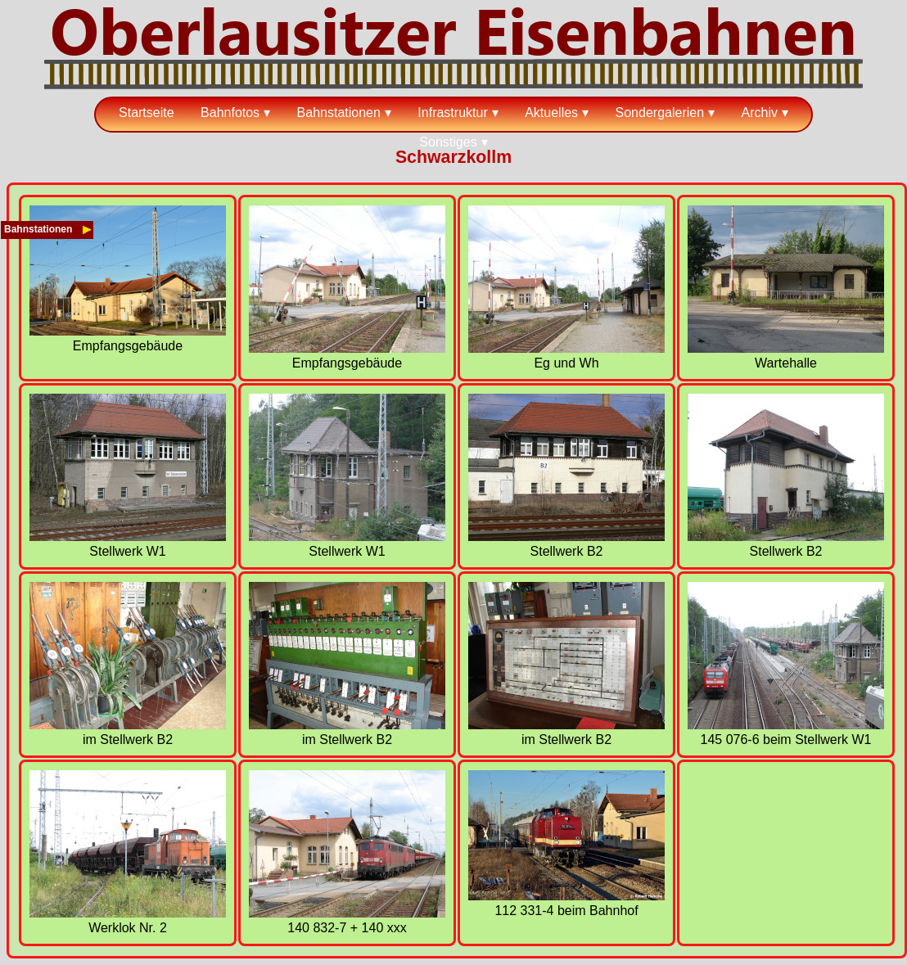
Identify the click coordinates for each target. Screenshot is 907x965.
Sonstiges (447, 142)
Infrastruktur (452, 112)
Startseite (146, 112)
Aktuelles (551, 112)
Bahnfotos (230, 112)
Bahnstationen (339, 112)
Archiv (760, 112)
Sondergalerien (660, 112)
